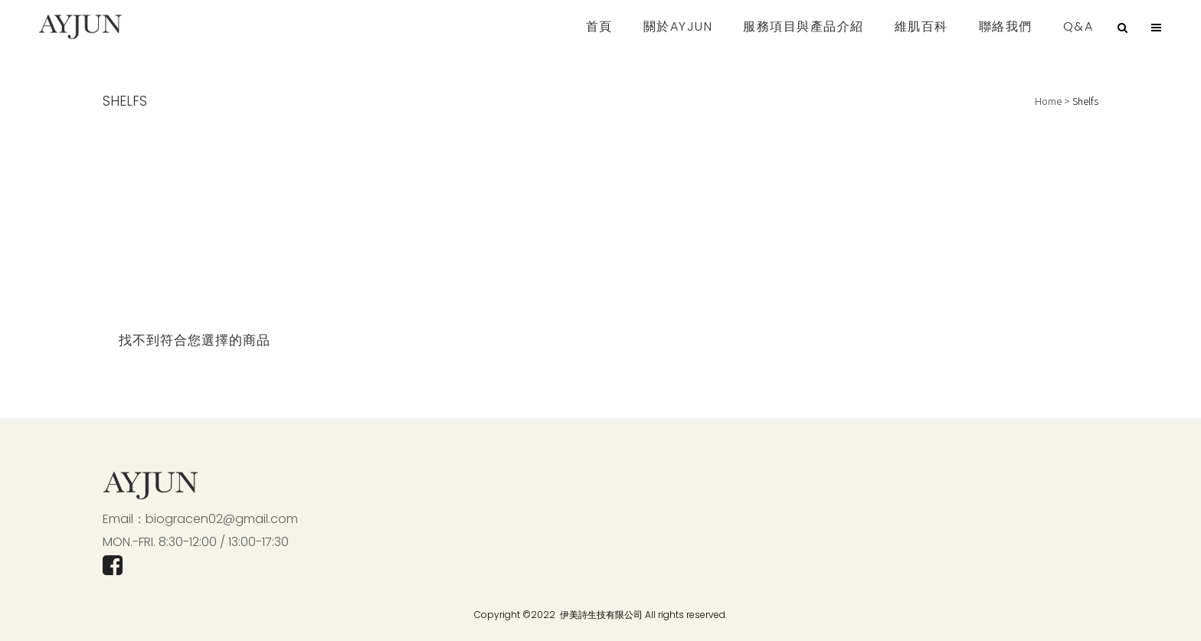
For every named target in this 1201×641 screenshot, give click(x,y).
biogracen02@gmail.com (222, 519)
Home (1048, 100)
